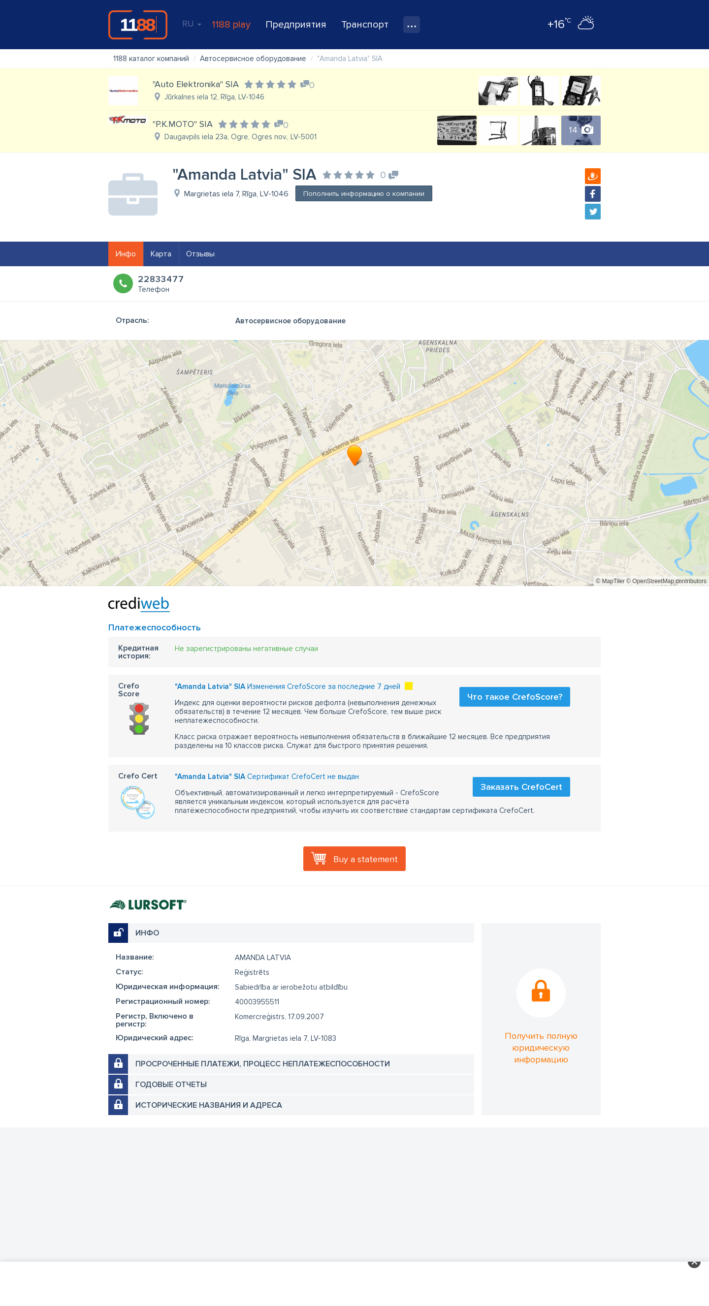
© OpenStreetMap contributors (666, 581)
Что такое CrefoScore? (514, 696)
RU (191, 23)
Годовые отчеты (171, 1084)
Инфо (126, 254)
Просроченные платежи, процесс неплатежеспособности (262, 1064)
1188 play (231, 25)
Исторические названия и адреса (208, 1105)
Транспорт (364, 25)
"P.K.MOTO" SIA (183, 124)
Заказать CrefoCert (521, 786)
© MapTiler (610, 581)
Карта (161, 254)
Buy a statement (365, 859)
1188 (137, 24)
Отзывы (200, 254)
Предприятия (295, 25)
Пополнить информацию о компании (363, 193)
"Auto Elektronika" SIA (196, 84)
